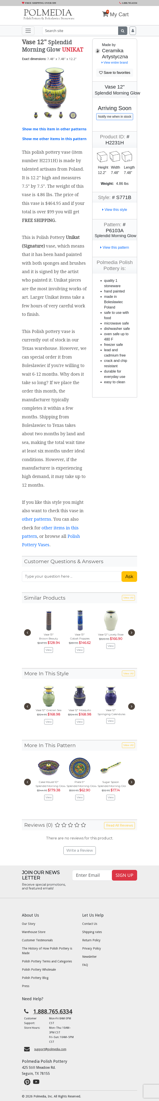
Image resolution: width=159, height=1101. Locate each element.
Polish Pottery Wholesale (39, 969)
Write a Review (79, 850)
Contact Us (89, 924)
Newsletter (89, 956)
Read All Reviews (119, 825)
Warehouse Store (33, 932)
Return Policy (91, 940)
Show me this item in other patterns (54, 129)
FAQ (85, 965)
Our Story (28, 924)
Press (25, 986)
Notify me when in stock (114, 116)
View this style (114, 210)
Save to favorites (114, 73)
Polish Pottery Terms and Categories (47, 961)
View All (128, 597)
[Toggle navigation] (28, 30)
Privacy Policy (91, 948)
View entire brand (115, 62)
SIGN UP (124, 875)
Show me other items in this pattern (54, 138)
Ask (129, 576)
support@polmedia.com (50, 1049)
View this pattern (114, 247)
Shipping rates (92, 932)
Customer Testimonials (37, 940)
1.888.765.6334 (128, 3)
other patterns (36, 519)
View (49, 649)
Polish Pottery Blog (35, 978)
